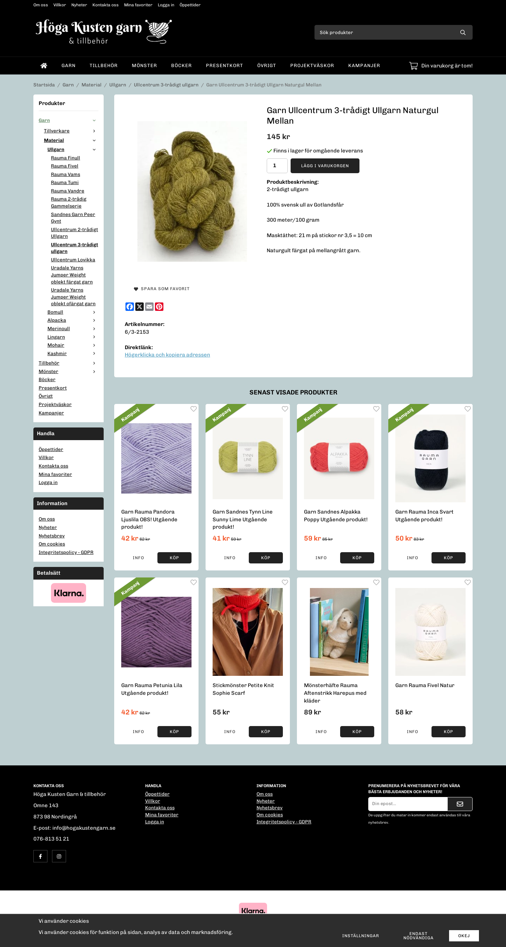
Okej (464, 935)
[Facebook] (130, 306)
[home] (43, 65)
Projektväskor (312, 65)
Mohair (72, 345)
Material (71, 140)
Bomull (72, 312)
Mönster (144, 65)
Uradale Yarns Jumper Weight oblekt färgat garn (72, 274)
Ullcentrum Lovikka (73, 259)
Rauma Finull (65, 158)
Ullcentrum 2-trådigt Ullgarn (74, 233)
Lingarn (72, 337)
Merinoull (72, 328)
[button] (174, 557)
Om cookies (52, 544)
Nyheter (79, 4)
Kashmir (72, 353)
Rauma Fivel (64, 166)
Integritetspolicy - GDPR (66, 552)
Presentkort (224, 65)
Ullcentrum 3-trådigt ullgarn (74, 248)
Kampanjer (364, 65)
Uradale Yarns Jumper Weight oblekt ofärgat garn (73, 296)
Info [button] (138, 557)
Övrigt (266, 65)
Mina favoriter (138, 4)
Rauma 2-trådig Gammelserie (68, 202)
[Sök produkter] (383, 32)
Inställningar (360, 935)
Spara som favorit (162, 288)
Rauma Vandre (67, 191)
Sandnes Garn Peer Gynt (73, 217)
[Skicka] (460, 804)
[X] (139, 306)
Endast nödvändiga (418, 935)
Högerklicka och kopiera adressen (167, 355)
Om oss (40, 4)
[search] (463, 32)
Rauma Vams (65, 174)
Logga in (166, 4)
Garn (68, 65)
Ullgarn (72, 149)
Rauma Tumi (65, 182)
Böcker (181, 65)
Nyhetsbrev (52, 535)
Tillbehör (104, 65)
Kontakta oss (105, 4)
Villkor (59, 4)
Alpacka (72, 320)
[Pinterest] (159, 306)
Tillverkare (71, 130)
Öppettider (190, 4)
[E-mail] (149, 306)
